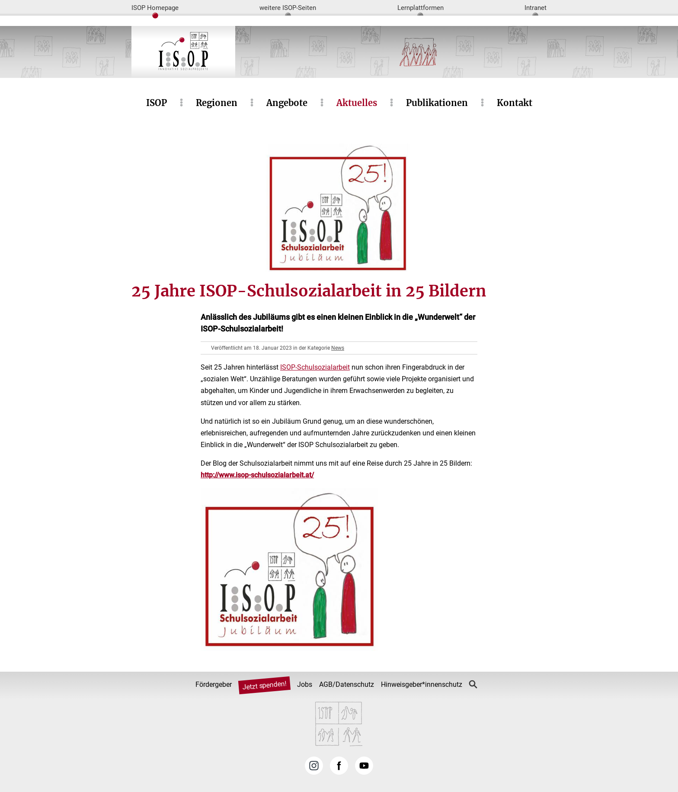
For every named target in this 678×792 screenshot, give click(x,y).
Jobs (304, 684)
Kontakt (514, 102)
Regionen (216, 102)
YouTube (364, 766)
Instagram (314, 766)
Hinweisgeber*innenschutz (421, 684)
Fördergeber (213, 684)
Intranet (535, 8)
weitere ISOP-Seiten (287, 8)
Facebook (339, 766)
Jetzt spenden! (264, 685)
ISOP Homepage (155, 8)
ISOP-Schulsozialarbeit (315, 367)
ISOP (156, 102)
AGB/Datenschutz (346, 684)
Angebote (286, 102)
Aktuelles (356, 102)
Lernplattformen (420, 8)
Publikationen (437, 102)
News (337, 348)
